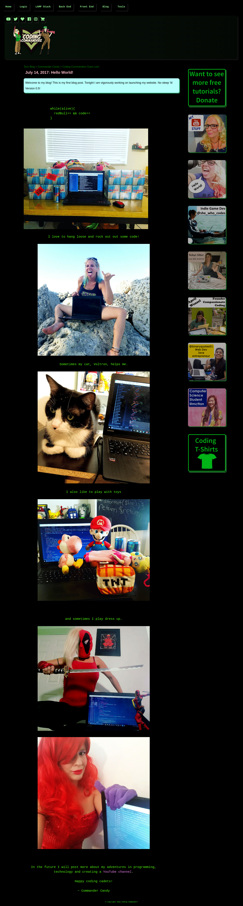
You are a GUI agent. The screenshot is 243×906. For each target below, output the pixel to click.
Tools (121, 7)
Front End (87, 7)
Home (8, 7)
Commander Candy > (50, 67)
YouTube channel (117, 871)
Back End (65, 7)
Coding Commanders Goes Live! (80, 67)
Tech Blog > (30, 67)
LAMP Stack (43, 7)
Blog (106, 7)
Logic (23, 7)
